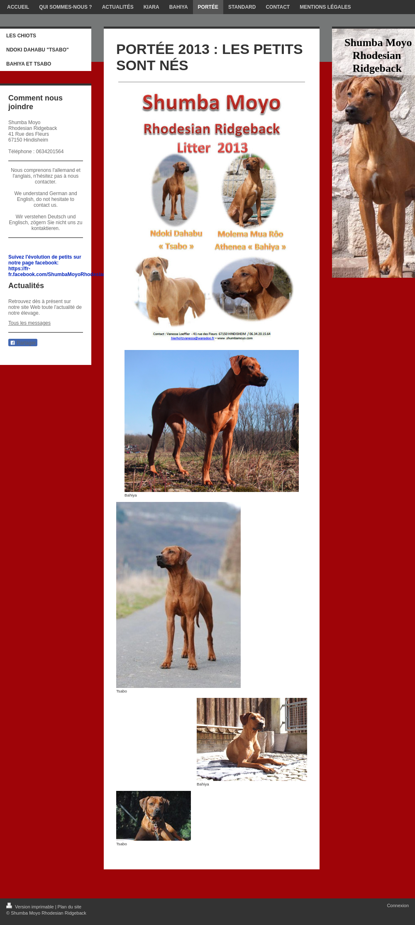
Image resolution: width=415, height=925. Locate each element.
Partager (23, 343)
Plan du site (69, 906)
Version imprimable (30, 906)
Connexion (398, 905)
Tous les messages (29, 323)
